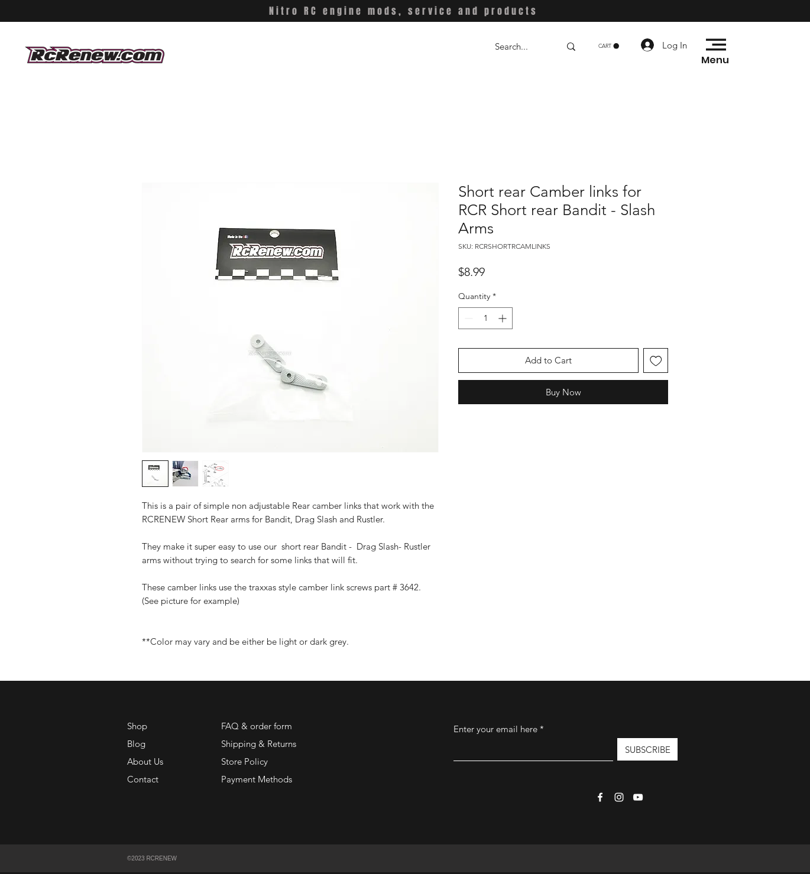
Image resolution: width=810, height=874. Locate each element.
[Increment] (503, 318)
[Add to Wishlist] (656, 360)
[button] (608, 46)
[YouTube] (638, 797)
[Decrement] (467, 318)
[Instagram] (619, 797)
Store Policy (244, 761)
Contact (142, 779)
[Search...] (518, 46)
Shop (137, 726)
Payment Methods (257, 779)
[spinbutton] (485, 318)
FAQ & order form (256, 726)
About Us (145, 761)
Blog (136, 743)
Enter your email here (495, 728)
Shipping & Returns (258, 743)
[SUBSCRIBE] (647, 749)
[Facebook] (600, 797)
